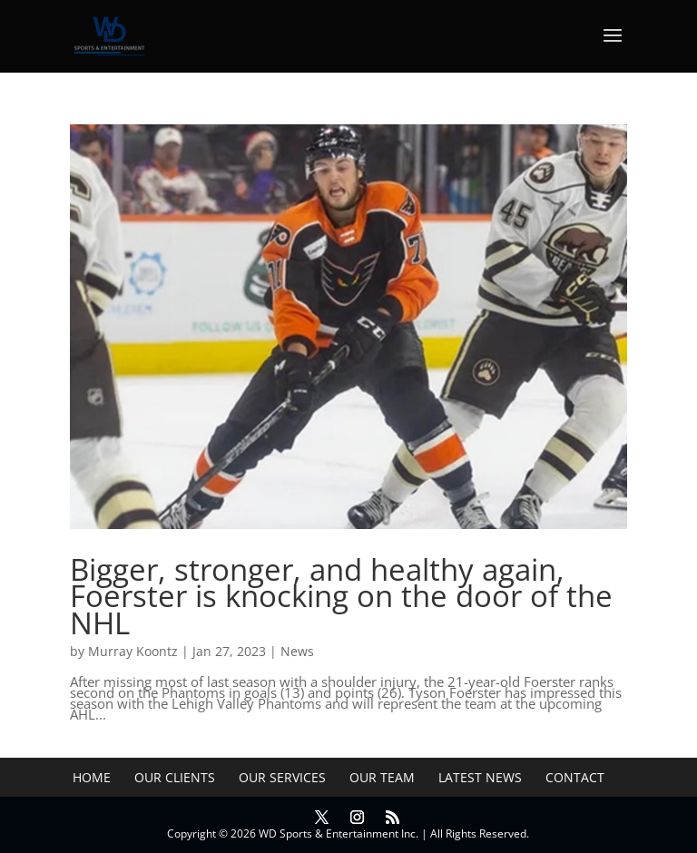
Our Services (282, 777)
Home (92, 777)
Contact (574, 777)
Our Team (382, 777)
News (297, 651)
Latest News (480, 777)
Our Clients (174, 777)
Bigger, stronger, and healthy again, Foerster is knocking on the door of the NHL (341, 596)
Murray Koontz (133, 651)
